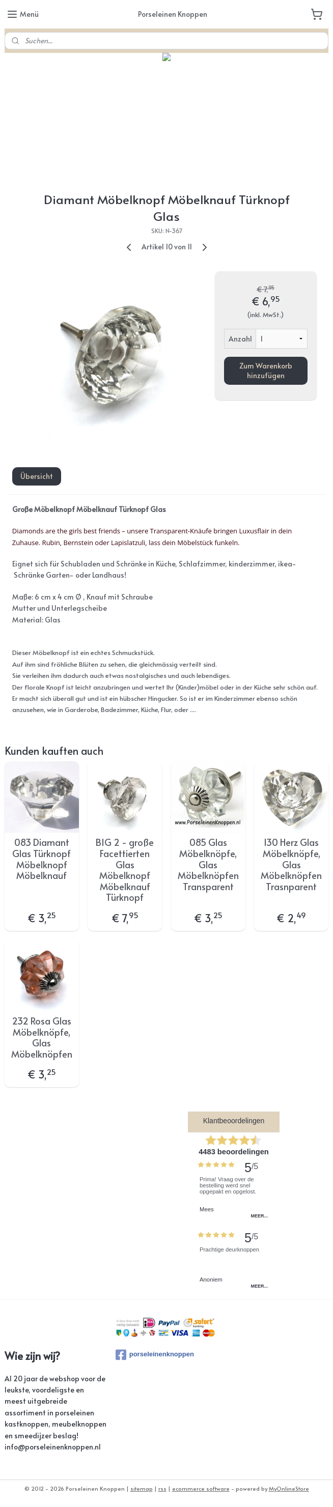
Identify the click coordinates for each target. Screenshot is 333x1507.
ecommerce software (201, 1488)
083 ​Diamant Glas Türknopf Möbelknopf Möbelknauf (41, 858)
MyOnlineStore (289, 1488)
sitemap (141, 1488)
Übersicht (36, 476)
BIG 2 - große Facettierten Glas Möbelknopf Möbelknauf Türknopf (125, 870)
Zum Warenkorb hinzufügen (265, 370)
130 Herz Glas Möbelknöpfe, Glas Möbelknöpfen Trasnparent (291, 864)
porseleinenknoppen (155, 1355)
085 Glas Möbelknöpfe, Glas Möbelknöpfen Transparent (208, 864)
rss (162, 1488)
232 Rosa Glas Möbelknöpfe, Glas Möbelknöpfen (41, 1037)
